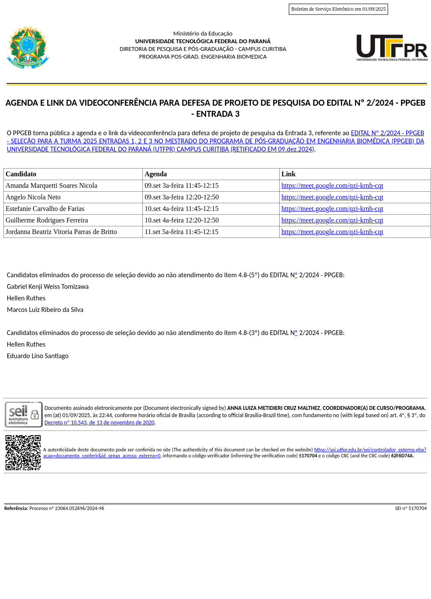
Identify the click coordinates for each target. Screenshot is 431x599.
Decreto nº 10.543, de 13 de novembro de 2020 (99, 422)
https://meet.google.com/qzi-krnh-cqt (332, 185)
